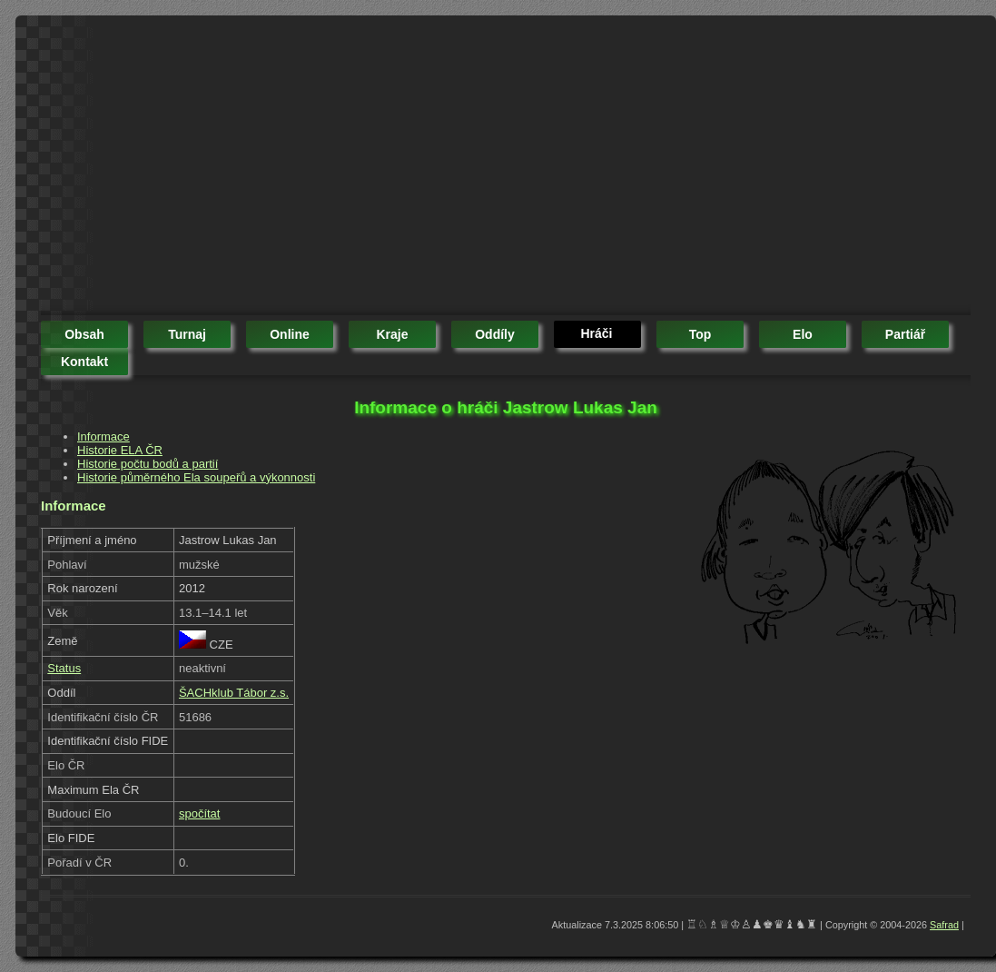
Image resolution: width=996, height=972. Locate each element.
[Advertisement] (350, 168)
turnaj (187, 334)
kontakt (84, 361)
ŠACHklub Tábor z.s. (234, 692)
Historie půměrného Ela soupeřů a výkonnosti (196, 477)
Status (64, 668)
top (700, 334)
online (290, 334)
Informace (103, 436)
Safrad (944, 924)
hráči (596, 333)
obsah (84, 334)
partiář (905, 334)
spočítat (200, 813)
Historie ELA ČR (120, 450)
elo (803, 334)
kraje (392, 334)
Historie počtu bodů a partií (147, 464)
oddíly (495, 334)
